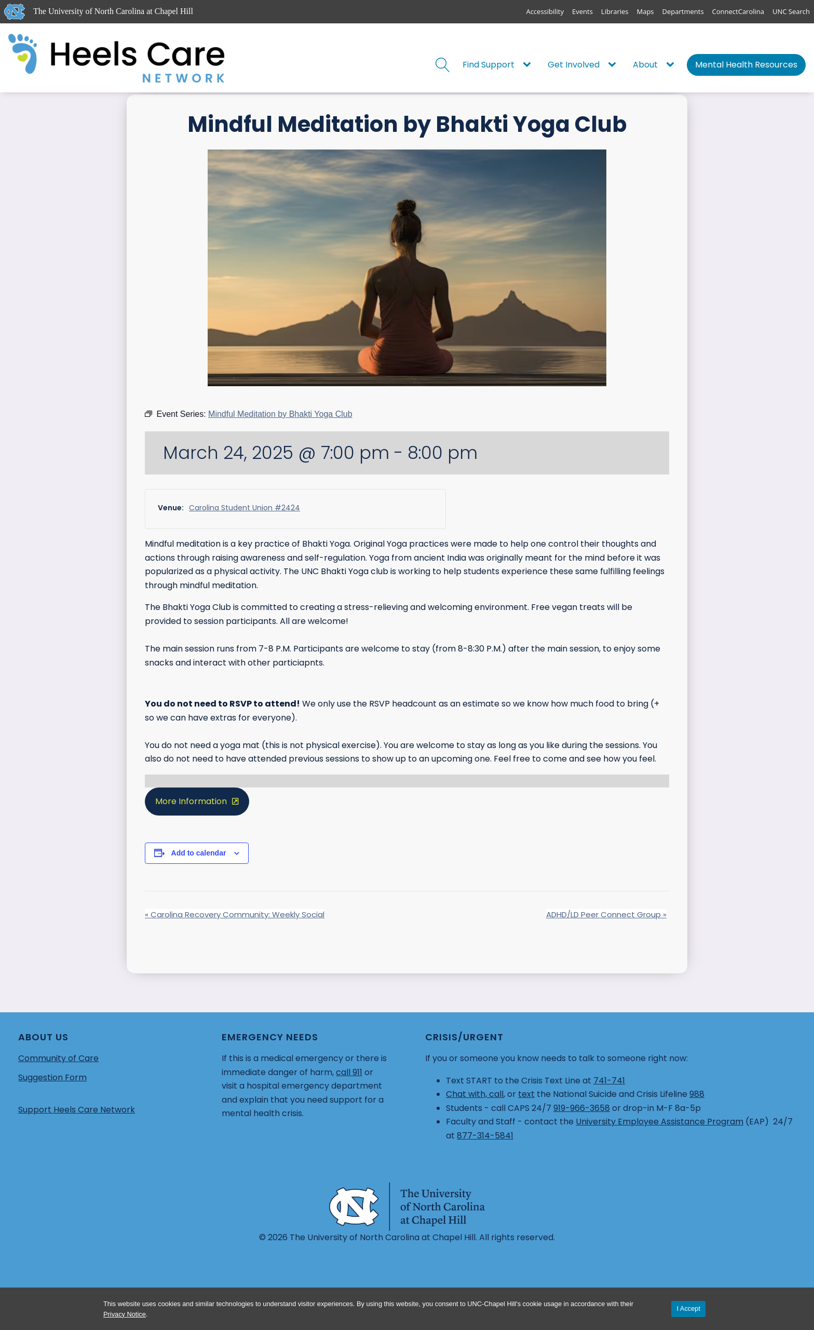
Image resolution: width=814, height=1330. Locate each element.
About (645, 65)
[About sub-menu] (672, 65)
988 (696, 1094)
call (496, 1094)
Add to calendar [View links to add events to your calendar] (198, 853)
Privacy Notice (124, 1314)
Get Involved (574, 65)
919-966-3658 (581, 1108)
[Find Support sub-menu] (529, 65)
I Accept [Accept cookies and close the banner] (688, 1308)
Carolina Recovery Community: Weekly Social (234, 914)
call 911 (349, 1072)
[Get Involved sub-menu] (614, 65)
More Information (191, 801)
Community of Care (58, 1058)
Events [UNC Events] (582, 11)
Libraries (615, 11)
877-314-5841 (485, 1136)
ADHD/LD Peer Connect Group (606, 914)
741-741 (609, 1081)
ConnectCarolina (738, 11)
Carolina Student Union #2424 (244, 508)
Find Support (488, 65)
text (526, 1094)
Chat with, (467, 1094)
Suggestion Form (52, 1077)
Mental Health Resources (746, 65)
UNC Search (791, 11)
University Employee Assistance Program (659, 1122)
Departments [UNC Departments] (683, 11)
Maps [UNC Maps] (645, 11)
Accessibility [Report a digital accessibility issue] (545, 11)
